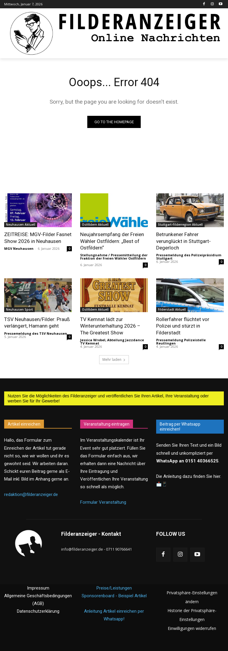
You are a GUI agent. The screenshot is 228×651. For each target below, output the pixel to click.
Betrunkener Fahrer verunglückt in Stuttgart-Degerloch (183, 240)
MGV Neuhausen (19, 248)
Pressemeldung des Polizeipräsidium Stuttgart (188, 256)
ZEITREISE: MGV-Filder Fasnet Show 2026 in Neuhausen (37, 237)
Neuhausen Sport (19, 309)
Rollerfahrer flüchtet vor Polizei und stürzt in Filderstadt (182, 325)
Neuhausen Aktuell (20, 224)
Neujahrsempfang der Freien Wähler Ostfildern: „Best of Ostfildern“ (112, 240)
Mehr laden (114, 359)
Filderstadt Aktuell (172, 309)
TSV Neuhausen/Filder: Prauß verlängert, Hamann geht (36, 322)
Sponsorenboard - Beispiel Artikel (114, 595)
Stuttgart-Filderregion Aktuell (180, 224)
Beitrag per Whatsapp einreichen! (180, 426)
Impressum (38, 587)
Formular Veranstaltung (103, 502)
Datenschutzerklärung (38, 611)
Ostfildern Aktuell (95, 224)
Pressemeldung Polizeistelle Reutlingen (181, 341)
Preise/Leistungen (114, 587)
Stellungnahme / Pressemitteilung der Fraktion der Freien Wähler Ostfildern (114, 256)
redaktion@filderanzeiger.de (31, 494)
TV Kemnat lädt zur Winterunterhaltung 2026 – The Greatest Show (110, 325)
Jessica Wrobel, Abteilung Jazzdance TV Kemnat (112, 341)
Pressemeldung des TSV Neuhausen (35, 333)
